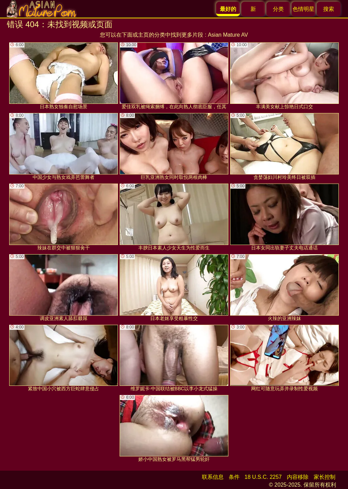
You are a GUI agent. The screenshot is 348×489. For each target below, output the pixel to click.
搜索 (328, 9)
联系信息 (213, 477)
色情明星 (303, 9)
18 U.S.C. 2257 (263, 477)
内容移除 (298, 477)
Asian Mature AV (228, 35)
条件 (234, 477)
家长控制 (324, 477)
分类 (278, 9)
